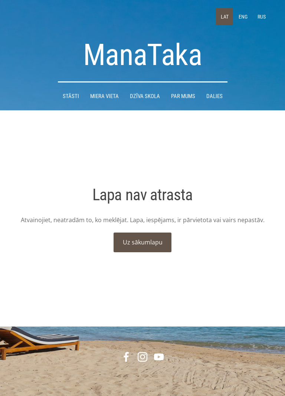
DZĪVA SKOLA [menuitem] (145, 96)
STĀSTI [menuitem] (71, 96)
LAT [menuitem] (225, 17)
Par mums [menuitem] (183, 96)
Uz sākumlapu (143, 242)
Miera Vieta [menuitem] (104, 96)
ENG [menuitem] (243, 17)
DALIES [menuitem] (214, 96)
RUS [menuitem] (262, 17)
